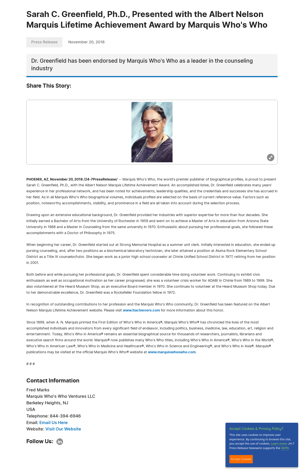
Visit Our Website (63, 429)
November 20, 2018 (86, 42)
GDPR (285, 448)
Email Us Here (53, 423)
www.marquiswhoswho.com (172, 352)
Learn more (279, 443)
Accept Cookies (241, 459)
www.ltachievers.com (141, 310)
